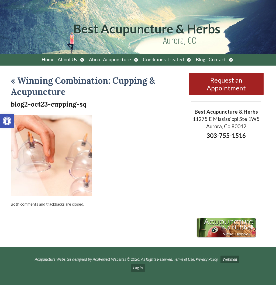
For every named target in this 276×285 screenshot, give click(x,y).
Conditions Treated (163, 59)
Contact (217, 59)
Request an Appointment (226, 84)
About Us (67, 59)
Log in (138, 268)
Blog (200, 59)
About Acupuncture (110, 59)
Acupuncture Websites (53, 259)
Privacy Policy (207, 259)
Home (48, 59)
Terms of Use (184, 259)
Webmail (230, 259)
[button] (7, 121)
